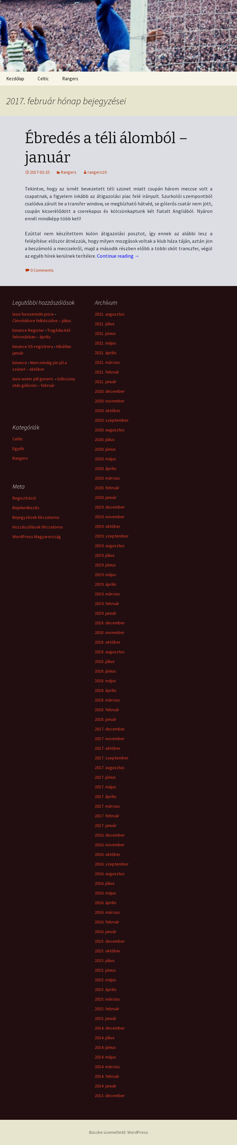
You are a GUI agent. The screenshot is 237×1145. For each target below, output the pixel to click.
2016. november (110, 844)
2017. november (110, 738)
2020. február (107, 487)
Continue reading (118, 256)
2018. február (107, 709)
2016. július (105, 883)
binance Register (28, 330)
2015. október (108, 951)
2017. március (107, 806)
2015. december (110, 941)
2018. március (107, 700)
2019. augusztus (110, 545)
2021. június (105, 333)
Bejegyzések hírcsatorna (35, 517)
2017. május (105, 787)
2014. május (105, 1057)
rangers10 (97, 172)
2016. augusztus (110, 873)
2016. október (108, 854)
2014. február (107, 1076)
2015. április (105, 989)
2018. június (105, 671)
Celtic (43, 79)
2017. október (108, 748)
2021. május (105, 343)
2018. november (110, 632)
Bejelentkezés (25, 507)
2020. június (105, 449)
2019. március (107, 594)
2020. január (105, 497)
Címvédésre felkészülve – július (41, 320)
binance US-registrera (32, 346)
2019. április (105, 584)
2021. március (107, 362)
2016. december (110, 835)
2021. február (107, 372)
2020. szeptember (112, 420)
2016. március (107, 912)
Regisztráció (24, 498)
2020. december (110, 391)
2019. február (107, 603)
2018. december (110, 623)
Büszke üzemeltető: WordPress (118, 1132)
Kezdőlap (15, 79)
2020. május (105, 459)
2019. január (105, 613)
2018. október (108, 642)
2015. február (107, 1008)
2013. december (110, 1095)
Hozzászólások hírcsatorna (37, 527)
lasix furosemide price (33, 314)
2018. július (105, 661)
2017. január (105, 825)
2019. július (105, 555)
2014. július (105, 1037)
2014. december (110, 1028)
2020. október (108, 410)
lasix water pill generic (33, 379)
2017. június (105, 777)
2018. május (105, 680)
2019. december (110, 507)
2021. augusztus (110, 314)
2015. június (105, 970)
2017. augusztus (110, 767)
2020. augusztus (110, 430)
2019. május (105, 574)
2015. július (105, 960)
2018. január (105, 719)
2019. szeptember (112, 536)
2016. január (105, 931)
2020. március (107, 478)
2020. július (105, 439)
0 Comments (42, 270)
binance (19, 362)
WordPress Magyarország (36, 536)
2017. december (110, 729)
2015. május (105, 980)
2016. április (105, 902)
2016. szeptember (112, 864)
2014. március (107, 1066)
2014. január (105, 1086)
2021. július (105, 323)
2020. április (105, 468)
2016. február (107, 922)
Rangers (70, 79)
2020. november (110, 401)
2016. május (105, 893)
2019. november (110, 516)
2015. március (107, 999)
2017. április (105, 796)
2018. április (105, 690)
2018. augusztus (110, 652)
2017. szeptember (112, 758)
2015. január (105, 1018)
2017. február (107, 816)
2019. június (105, 565)
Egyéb (18, 448)
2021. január (105, 381)
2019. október (108, 526)
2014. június (105, 1047)
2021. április (105, 352)
